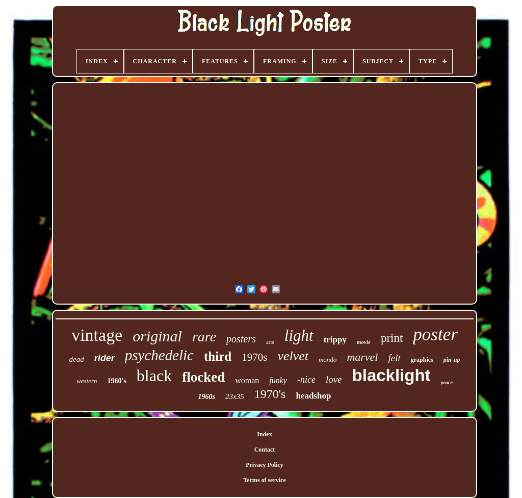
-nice (306, 380)
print (392, 338)
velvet (292, 355)
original (157, 336)
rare (204, 336)
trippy (335, 339)
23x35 (234, 396)
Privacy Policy (264, 464)
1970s (254, 357)
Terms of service (264, 480)
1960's (117, 381)
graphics (422, 359)
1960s (206, 397)
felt (394, 358)
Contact (264, 449)
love (334, 379)
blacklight (391, 375)
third (217, 356)
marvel (362, 357)
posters (241, 338)
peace (447, 382)
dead (76, 359)
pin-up (451, 359)
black (154, 375)
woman (247, 380)
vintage (96, 335)
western (86, 381)
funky (278, 380)
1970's (270, 394)
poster (435, 334)
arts (270, 342)
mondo (327, 359)
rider (104, 358)
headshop (313, 396)
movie (364, 342)
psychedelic (159, 355)
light (299, 335)
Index (264, 434)
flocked (203, 377)
